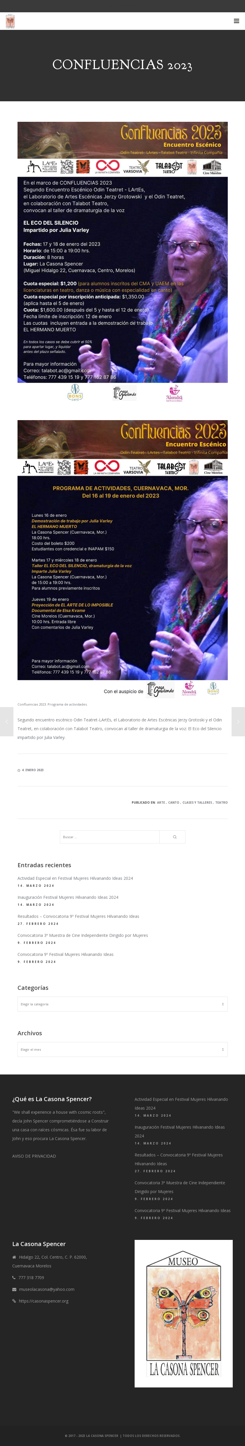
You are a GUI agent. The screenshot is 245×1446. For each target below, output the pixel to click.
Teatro (221, 802)
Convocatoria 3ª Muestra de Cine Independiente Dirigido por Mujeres (83, 935)
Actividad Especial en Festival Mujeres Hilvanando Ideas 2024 (75, 878)
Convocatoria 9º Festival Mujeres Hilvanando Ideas (66, 954)
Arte (161, 802)
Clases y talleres (197, 802)
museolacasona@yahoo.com (46, 1289)
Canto (173, 802)
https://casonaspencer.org (43, 1301)
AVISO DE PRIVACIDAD (34, 1156)
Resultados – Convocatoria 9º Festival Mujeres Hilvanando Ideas (78, 916)
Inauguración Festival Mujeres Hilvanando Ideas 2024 (68, 897)
